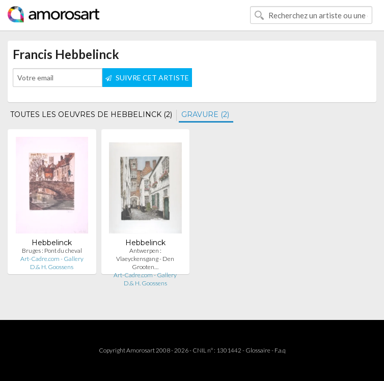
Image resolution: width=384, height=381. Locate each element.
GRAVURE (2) (205, 114)
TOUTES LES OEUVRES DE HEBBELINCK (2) (91, 114)
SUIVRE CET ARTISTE (147, 77)
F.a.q (280, 350)
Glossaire (257, 350)
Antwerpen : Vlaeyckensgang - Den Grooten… (145, 259)
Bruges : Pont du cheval (52, 250)
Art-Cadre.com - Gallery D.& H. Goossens (52, 263)
